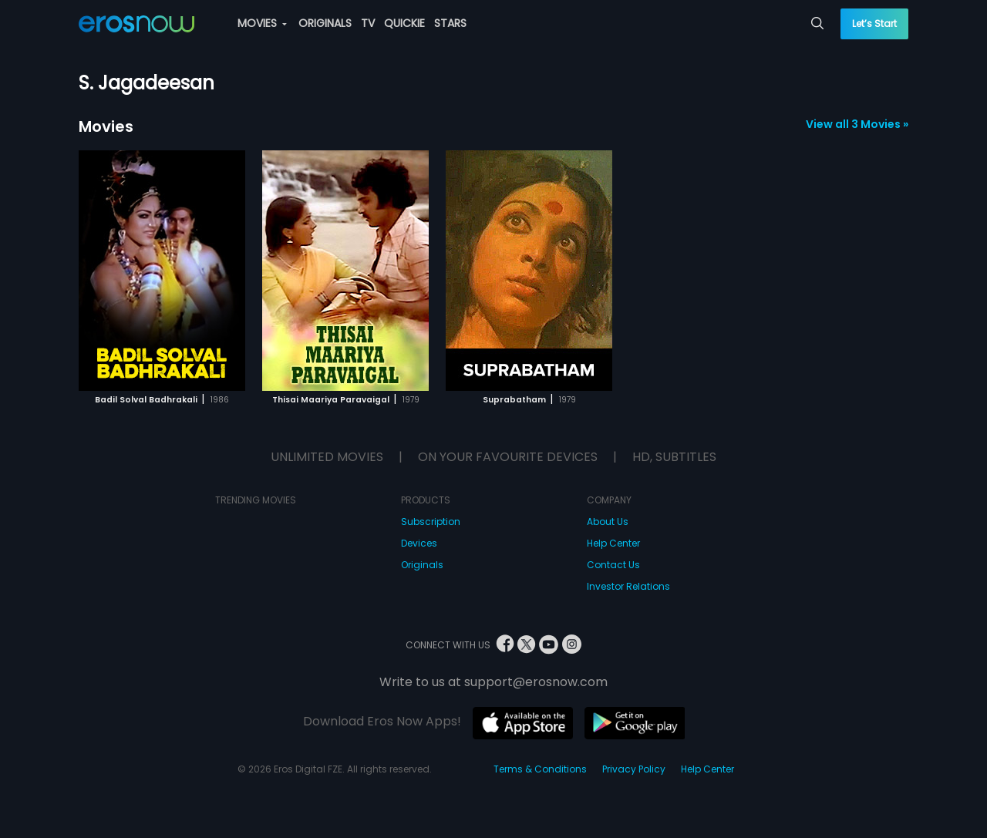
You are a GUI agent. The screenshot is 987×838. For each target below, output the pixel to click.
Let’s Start (874, 23)
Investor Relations (628, 586)
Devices (419, 543)
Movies (106, 126)
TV (368, 23)
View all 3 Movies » (857, 124)
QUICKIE (404, 23)
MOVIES (262, 23)
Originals (422, 564)
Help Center (613, 543)
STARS (450, 23)
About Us (607, 521)
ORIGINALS (325, 23)
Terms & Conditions (540, 769)
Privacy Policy (633, 769)
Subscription (430, 521)
